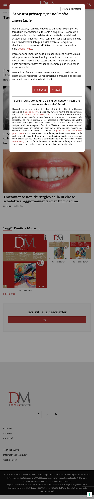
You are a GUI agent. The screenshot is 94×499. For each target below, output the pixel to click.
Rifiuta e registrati (71, 8)
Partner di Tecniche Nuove (39, 114)
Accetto (56, 89)
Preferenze (40, 89)
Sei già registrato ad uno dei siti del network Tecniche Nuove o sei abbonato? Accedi (47, 102)
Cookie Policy (25, 48)
